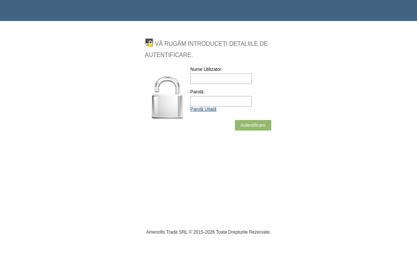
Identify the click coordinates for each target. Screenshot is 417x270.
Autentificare (253, 125)
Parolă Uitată (203, 109)
